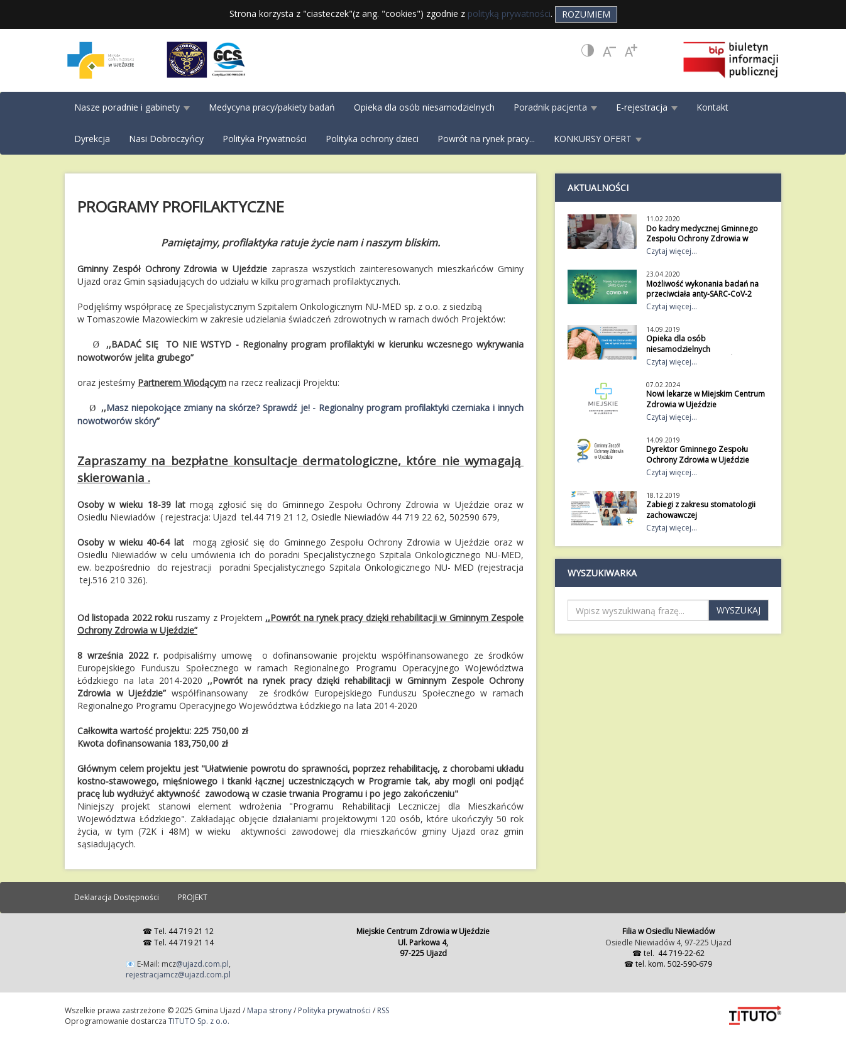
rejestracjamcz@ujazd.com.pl (178, 974)
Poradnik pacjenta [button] (555, 107)
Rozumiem (586, 14)
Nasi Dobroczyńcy (166, 139)
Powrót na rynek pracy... (486, 139)
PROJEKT (192, 897)
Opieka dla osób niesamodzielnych (424, 107)
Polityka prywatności (334, 1010)
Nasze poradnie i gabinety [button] (132, 107)
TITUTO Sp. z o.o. (198, 1021)
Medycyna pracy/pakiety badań (272, 107)
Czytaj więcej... (671, 251)
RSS (383, 1010)
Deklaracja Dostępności (116, 897)
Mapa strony (269, 1010)
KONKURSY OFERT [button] (598, 139)
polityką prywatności (509, 13)
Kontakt (712, 107)
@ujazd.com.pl (202, 964)
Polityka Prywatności (264, 139)
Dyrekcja (92, 139)
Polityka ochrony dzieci (372, 139)
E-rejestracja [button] (647, 107)
